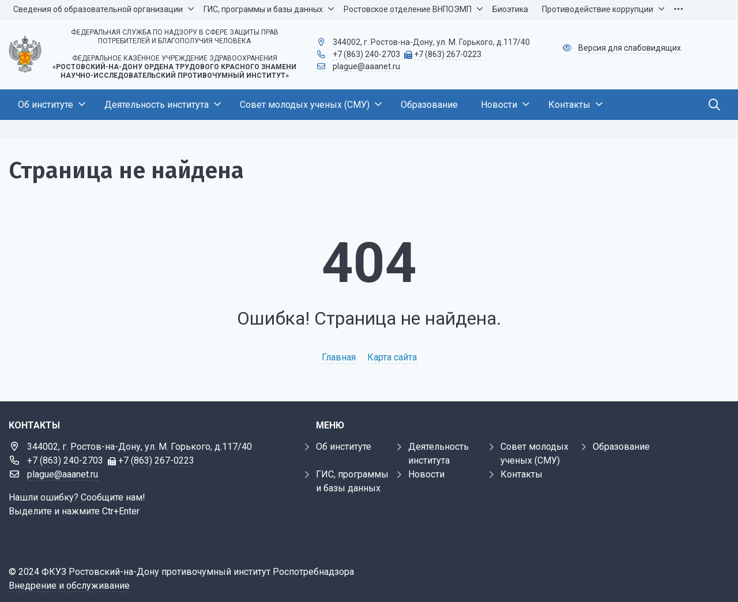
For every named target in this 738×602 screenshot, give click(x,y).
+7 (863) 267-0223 (447, 54)
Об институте (343, 446)
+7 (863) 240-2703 (366, 54)
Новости (426, 474)
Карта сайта (392, 357)
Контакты (521, 474)
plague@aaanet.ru (366, 66)
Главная (339, 357)
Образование (621, 446)
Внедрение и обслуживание (69, 585)
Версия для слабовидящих (629, 47)
